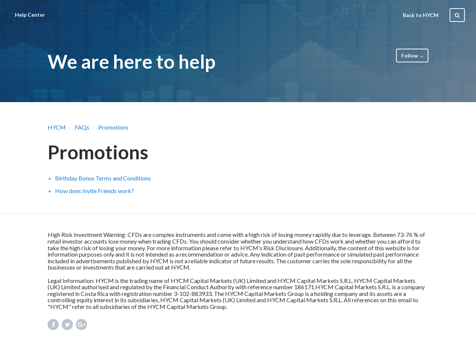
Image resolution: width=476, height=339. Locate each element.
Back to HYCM (420, 15)
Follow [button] (409, 55)
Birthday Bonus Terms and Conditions (103, 178)
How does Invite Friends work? (94, 190)
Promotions (113, 127)
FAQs (82, 127)
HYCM (57, 127)
